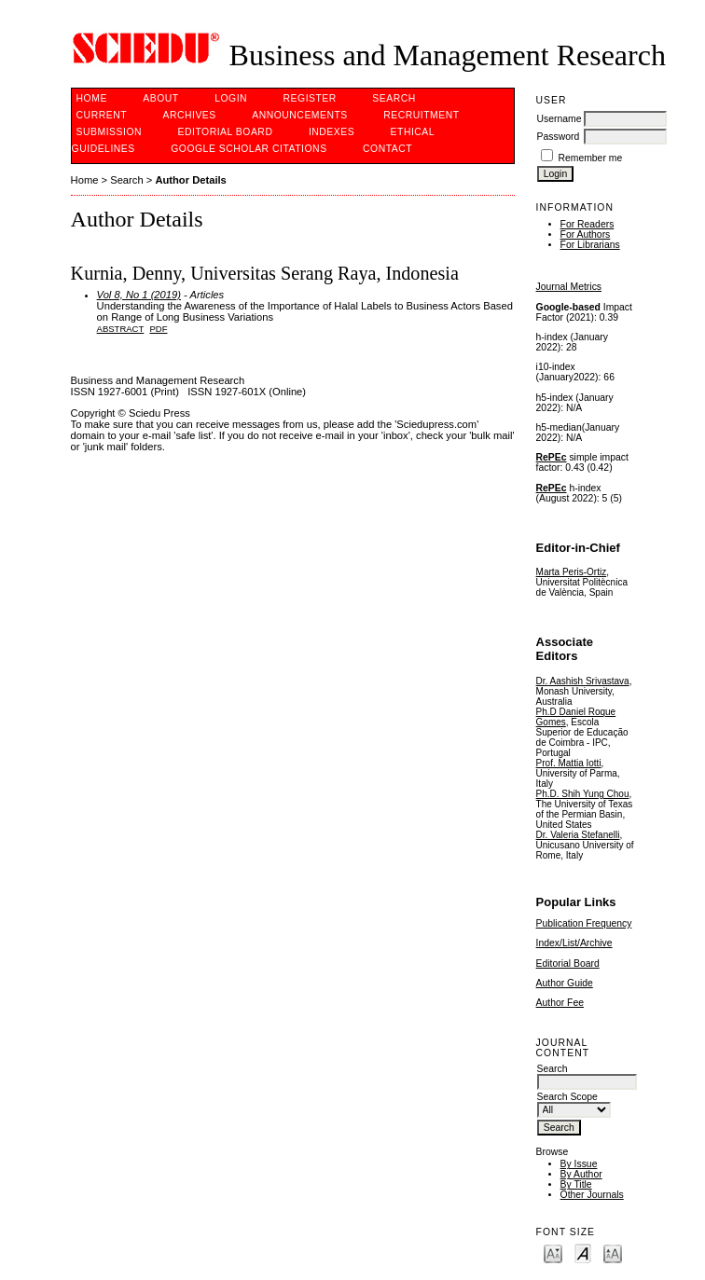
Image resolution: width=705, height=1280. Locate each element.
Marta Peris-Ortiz (571, 572)
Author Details (190, 180)
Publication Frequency (584, 923)
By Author (581, 1174)
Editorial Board (568, 963)
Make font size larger (612, 1252)
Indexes (331, 132)
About (160, 98)
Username (559, 119)
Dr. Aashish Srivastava (582, 681)
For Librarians (590, 245)
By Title (576, 1184)
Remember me (590, 158)
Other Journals (592, 1195)
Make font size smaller (553, 1252)
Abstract (121, 328)
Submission (109, 132)
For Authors (585, 234)
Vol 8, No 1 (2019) (139, 294)
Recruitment (421, 115)
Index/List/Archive (574, 943)
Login (230, 98)
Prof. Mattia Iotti (568, 763)
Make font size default (583, 1252)
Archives (188, 115)
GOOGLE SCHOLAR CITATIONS (248, 149)
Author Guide (564, 983)
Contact (387, 149)
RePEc (551, 457)
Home (91, 98)
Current (101, 115)
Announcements (300, 115)
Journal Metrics (568, 287)
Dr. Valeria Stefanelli (578, 835)
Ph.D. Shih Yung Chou (582, 794)
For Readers (587, 224)
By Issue (579, 1164)
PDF (159, 328)
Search (393, 98)
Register (310, 98)
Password (558, 136)
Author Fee (560, 1003)
